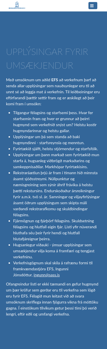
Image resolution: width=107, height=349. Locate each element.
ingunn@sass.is (47, 274)
